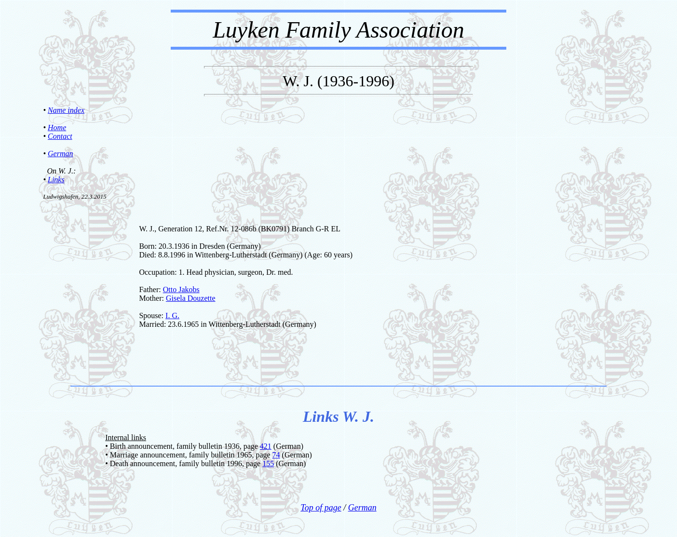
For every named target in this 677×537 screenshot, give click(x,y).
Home (57, 127)
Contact (60, 136)
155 (268, 463)
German (60, 153)
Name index (66, 110)
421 (265, 446)
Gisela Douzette (191, 298)
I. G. (172, 315)
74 (276, 455)
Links (56, 179)
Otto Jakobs (181, 289)
